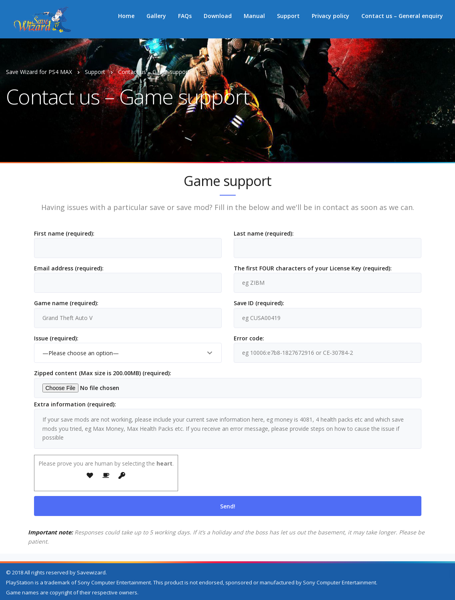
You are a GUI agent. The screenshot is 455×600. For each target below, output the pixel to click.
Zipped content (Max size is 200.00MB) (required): (227, 383)
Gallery (156, 16)
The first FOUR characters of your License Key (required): (327, 280)
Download (218, 16)
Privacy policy (330, 16)
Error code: (327, 350)
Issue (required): (128, 350)
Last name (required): (327, 246)
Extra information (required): (227, 426)
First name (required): (128, 246)
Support (288, 16)
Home (126, 16)
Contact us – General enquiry (402, 16)
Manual (254, 16)
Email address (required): (128, 280)
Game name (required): (128, 315)
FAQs (185, 16)
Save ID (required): (327, 315)
